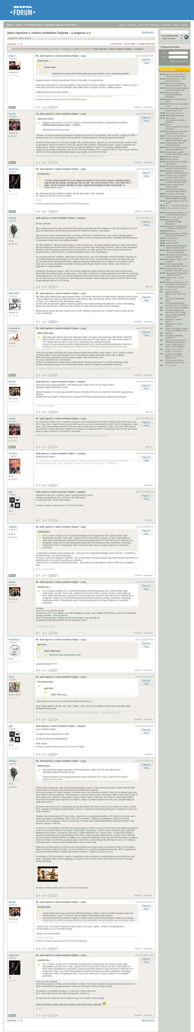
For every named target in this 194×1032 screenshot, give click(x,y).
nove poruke (166, 25)
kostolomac (15, 328)
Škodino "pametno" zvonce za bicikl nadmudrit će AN (176, 181)
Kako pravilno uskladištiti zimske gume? (175, 316)
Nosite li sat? (170, 241)
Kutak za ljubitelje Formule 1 (176, 209)
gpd (11, 492)
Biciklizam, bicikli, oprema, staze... (176, 100)
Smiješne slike (171, 289)
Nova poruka (147, 32)
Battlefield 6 (170, 231)
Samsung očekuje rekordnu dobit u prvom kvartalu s (176, 234)
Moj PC (12, 107)
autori (176, 25)
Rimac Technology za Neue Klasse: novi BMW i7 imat (176, 329)
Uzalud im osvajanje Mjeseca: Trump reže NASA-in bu (174, 356)
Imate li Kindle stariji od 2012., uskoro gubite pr (175, 346)
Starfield (168, 333)
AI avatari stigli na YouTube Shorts (176, 202)
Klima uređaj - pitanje (174, 217)
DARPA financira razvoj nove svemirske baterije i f (176, 190)
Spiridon (13, 527)
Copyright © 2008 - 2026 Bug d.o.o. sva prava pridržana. (97, 1031)
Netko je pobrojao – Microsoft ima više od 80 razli (175, 294)
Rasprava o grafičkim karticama (174, 337)
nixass (12, 56)
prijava (121, 25)
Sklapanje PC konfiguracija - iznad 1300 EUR (176, 274)
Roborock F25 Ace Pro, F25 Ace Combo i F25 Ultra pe (176, 283)
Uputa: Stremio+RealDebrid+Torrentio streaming (177, 127)
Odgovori (146, 60)
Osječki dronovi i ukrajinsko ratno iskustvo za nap (176, 132)
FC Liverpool (170, 365)
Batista (12, 381)
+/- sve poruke (116, 44)
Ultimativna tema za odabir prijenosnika (176, 163)
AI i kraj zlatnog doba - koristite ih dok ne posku (175, 361)
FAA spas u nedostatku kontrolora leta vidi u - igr (175, 84)
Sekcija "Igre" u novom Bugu (174, 279)
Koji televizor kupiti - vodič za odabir (176, 260)
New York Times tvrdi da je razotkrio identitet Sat (176, 149)
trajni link (138, 107)
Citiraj (146, 63)
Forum (19, 25)
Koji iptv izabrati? (172, 157)
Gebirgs (13, 218)
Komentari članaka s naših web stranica (64, 25)
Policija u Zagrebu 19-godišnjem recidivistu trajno (176, 172)
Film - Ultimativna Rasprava (176, 205)
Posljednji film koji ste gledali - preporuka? (174, 350)
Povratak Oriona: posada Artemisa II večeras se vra (176, 167)
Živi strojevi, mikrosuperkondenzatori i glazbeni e (175, 120)
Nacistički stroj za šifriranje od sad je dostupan (176, 256)
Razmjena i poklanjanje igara (175, 299)
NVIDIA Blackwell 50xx (174, 116)
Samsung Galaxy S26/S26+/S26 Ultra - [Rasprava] (174, 95)
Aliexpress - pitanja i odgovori (173, 320)
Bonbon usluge (171, 159)
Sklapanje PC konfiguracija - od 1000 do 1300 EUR (176, 227)
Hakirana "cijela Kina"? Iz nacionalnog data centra (175, 75)
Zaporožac (14, 169)
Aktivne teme (168, 69)
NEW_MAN (14, 293)
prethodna (11, 44)
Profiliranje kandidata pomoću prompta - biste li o (176, 265)
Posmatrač (14, 639)
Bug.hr (10, 25)
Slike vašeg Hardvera (174, 113)
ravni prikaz (130, 44)
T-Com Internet (171, 238)
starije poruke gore (147, 44)
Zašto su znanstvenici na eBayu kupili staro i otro (175, 341)
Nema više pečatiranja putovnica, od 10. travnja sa (176, 304)
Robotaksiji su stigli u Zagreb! (174, 325)
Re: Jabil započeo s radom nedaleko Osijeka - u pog (61, 56)
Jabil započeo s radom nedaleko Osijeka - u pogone (118, 49)
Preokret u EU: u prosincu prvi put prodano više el (176, 176)
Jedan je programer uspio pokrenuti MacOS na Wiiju (176, 197)
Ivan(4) (12, 114)
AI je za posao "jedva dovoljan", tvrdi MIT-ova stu (176, 269)
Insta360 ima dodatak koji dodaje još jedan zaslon (176, 247)
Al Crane (13, 453)
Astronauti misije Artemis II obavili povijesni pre (176, 109)
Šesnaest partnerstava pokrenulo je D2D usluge (175, 311)
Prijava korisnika (170, 47)
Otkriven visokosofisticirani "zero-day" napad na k (176, 251)
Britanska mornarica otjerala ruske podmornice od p (177, 89)
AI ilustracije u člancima (175, 287)
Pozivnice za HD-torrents (175, 136)
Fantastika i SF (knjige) (174, 194)
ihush (12, 677)
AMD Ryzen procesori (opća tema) (177, 105)
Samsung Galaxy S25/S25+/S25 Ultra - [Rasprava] (174, 222)
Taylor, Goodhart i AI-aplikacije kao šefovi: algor (176, 139)
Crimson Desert (171, 243)
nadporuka (148, 107)
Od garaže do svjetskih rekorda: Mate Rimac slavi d (176, 153)
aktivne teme (143, 25)
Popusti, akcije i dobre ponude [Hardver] (174, 144)
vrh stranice (185, 1027)
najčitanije (155, 25)
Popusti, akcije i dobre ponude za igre (174, 186)
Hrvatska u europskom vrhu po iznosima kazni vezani (176, 214)
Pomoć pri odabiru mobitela (176, 308)
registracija (131, 25)
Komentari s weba (33, 25)
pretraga (183, 25)
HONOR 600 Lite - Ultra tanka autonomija (175, 80)
